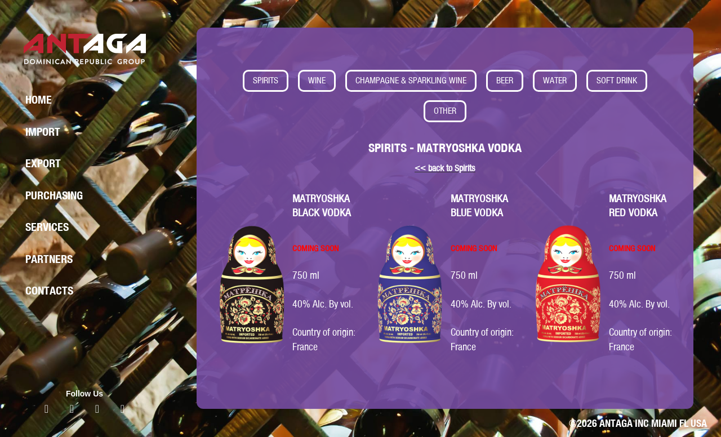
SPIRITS (265, 80)
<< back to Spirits (445, 168)
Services (47, 227)
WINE (317, 80)
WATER (555, 80)
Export (43, 163)
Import (42, 132)
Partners (49, 259)
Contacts (49, 290)
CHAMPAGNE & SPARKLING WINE (410, 80)
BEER (504, 80)
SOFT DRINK (617, 80)
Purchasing (54, 195)
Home (38, 99)
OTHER (445, 110)
